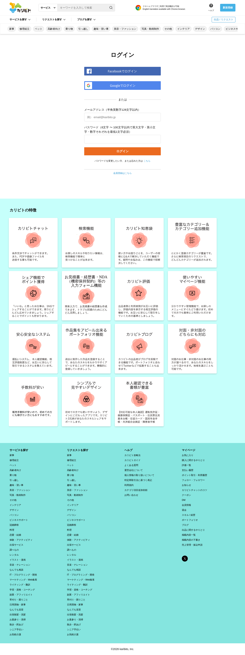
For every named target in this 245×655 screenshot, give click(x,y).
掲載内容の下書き (191, 540)
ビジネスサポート (19, 520)
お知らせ (186, 485)
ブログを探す (84, 19)
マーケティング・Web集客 (23, 579)
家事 (11, 28)
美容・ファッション (125, 28)
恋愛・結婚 (15, 535)
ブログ (185, 525)
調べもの (14, 550)
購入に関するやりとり (193, 460)
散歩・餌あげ (16, 624)
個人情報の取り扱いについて (139, 475)
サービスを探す (18, 19)
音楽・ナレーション (20, 564)
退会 (184, 510)
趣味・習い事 (101, 28)
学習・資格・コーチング (22, 589)
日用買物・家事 (18, 604)
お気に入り (187, 455)
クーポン (186, 495)
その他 (168, 28)
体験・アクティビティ (21, 540)
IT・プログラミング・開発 (23, 574)
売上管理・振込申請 (192, 545)
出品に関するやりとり (193, 530)
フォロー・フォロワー (193, 480)
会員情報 (186, 505)
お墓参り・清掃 (18, 619)
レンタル (14, 554)
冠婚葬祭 (14, 525)
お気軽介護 (15, 634)
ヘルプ (211, 10)
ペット (38, 28)
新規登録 (228, 7)
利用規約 (129, 485)
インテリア (183, 28)
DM (183, 500)
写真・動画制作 (150, 28)
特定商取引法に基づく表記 (138, 480)
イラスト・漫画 (18, 559)
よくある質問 (131, 465)
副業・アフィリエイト (21, 594)
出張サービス (16, 545)
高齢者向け (54, 28)
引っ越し (83, 28)
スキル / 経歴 (188, 515)
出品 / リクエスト (223, 19)
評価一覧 (186, 465)
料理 (12, 530)
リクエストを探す (52, 19)
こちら (147, 161)
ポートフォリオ (190, 520)
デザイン (200, 28)
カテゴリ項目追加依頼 (135, 490)
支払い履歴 (187, 470)
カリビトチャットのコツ (194, 490)
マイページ (188, 450)
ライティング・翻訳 (20, 584)
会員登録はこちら (122, 173)
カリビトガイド (132, 460)
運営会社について (133, 470)
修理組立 (24, 28)
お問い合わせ (131, 495)
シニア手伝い (16, 629)
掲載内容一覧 (189, 535)
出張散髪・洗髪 (18, 614)
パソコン (215, 28)
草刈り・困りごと (19, 599)
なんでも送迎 (16, 609)
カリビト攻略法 (132, 455)
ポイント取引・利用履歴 (194, 475)
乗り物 (69, 28)
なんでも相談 (16, 569)
